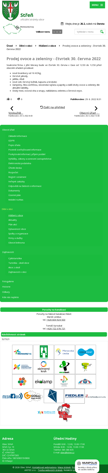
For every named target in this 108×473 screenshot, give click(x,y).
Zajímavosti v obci (17, 271)
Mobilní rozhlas (15, 199)
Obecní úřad (8, 129)
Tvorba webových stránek (50, 470)
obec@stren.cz (67, 452)
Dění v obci (25, 45)
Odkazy (6, 291)
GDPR (11, 140)
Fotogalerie (8, 281)
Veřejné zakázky (16, 181)
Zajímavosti (8, 252)
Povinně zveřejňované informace (24, 149)
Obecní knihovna (16, 242)
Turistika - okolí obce (18, 262)
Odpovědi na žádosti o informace (24, 186)
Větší (60, 32)
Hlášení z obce (47, 45)
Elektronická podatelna (19, 163)
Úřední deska (15, 167)
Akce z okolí (14, 267)
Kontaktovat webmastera (44, 467)
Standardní (57, 32)
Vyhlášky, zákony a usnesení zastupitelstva (29, 158)
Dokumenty (14, 190)
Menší (54, 32)
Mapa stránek (64, 467)
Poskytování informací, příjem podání (26, 154)
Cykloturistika (15, 258)
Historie (6, 286)
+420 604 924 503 (55, 319)
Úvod (10, 45)
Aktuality (12, 219)
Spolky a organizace (18, 233)
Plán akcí (12, 224)
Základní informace (17, 135)
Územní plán (14, 195)
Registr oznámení (17, 176)
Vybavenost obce (17, 228)
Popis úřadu (14, 145)
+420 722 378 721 (55, 328)
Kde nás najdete (10, 297)
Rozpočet (13, 172)
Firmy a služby (15, 238)
